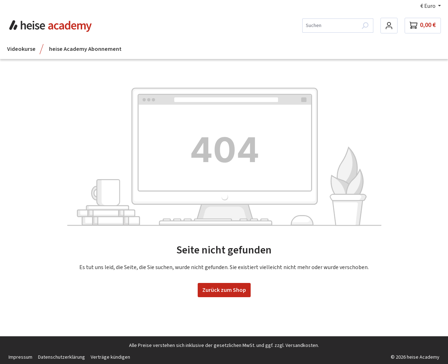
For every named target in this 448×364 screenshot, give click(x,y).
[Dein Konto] (389, 25)
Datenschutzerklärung (61, 357)
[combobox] (329, 25)
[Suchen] (365, 25)
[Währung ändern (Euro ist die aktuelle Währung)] (430, 6)
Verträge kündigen (110, 357)
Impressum (20, 357)
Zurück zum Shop (224, 290)
